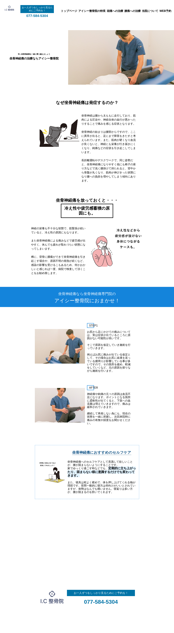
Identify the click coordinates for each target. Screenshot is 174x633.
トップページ (69, 10)
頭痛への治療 (115, 10)
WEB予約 (165, 10)
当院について (150, 10)
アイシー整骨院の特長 (92, 10)
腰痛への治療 (132, 10)
